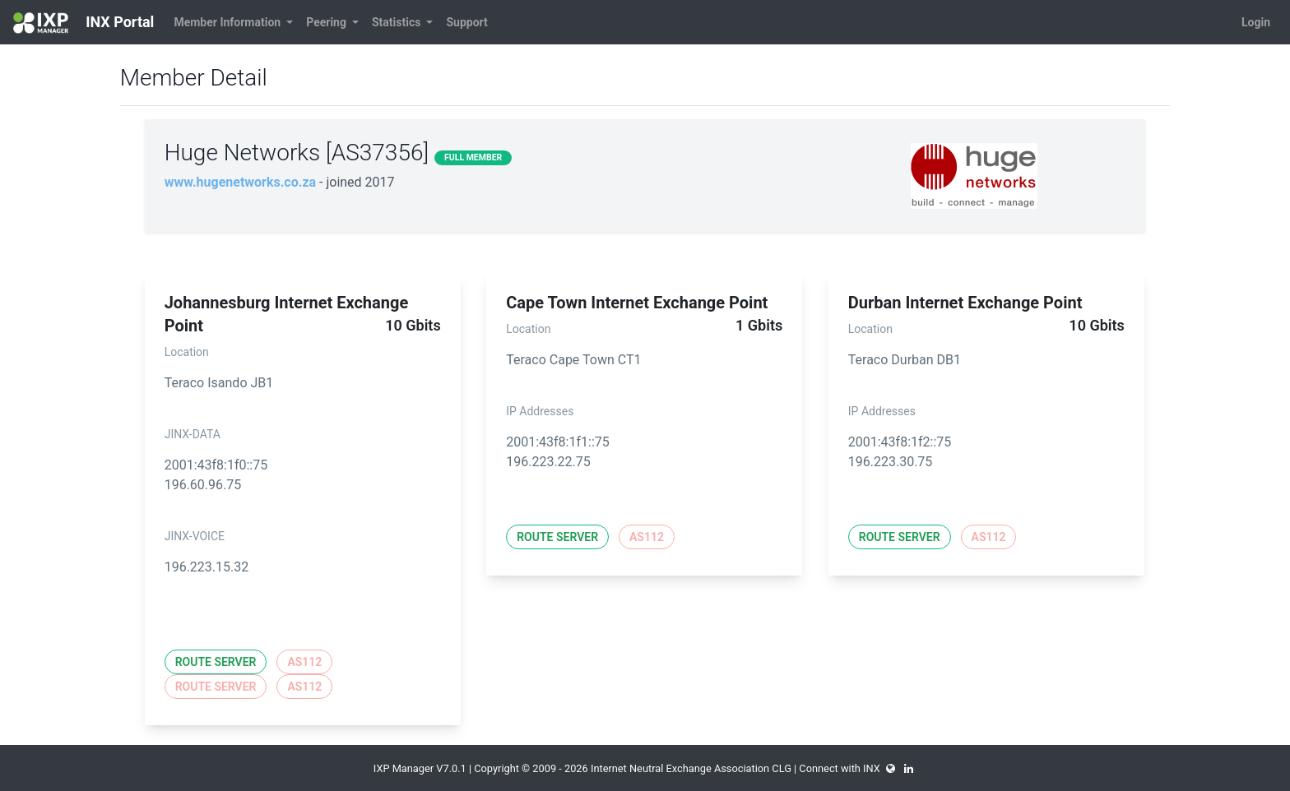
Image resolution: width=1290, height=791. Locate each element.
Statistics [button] (398, 22)
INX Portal (83, 23)
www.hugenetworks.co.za (240, 182)
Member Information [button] (228, 22)
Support (466, 22)
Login (1255, 22)
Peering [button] (327, 22)
